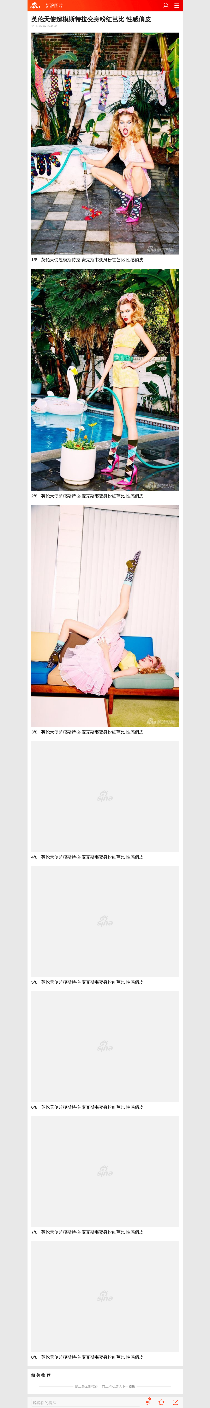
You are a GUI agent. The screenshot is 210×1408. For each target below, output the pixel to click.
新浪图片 (54, 5)
